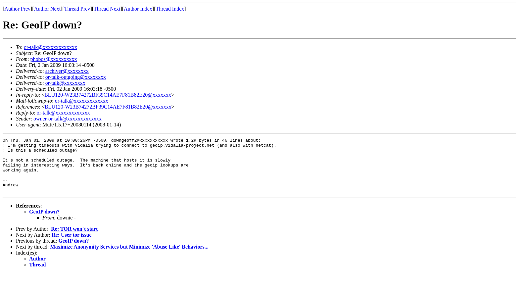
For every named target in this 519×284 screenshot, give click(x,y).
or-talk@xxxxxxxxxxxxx (50, 47)
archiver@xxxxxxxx (67, 71)
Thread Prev (77, 9)
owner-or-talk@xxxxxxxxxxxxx (67, 118)
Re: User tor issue (72, 246)
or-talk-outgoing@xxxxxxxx (75, 77)
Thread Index (170, 9)
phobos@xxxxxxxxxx (53, 59)
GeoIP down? (44, 222)
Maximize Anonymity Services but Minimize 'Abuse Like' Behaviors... (129, 257)
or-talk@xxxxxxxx (65, 83)
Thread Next (107, 9)
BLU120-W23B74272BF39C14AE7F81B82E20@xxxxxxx (107, 95)
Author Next (47, 9)
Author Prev (17, 9)
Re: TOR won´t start (74, 240)
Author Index (138, 9)
